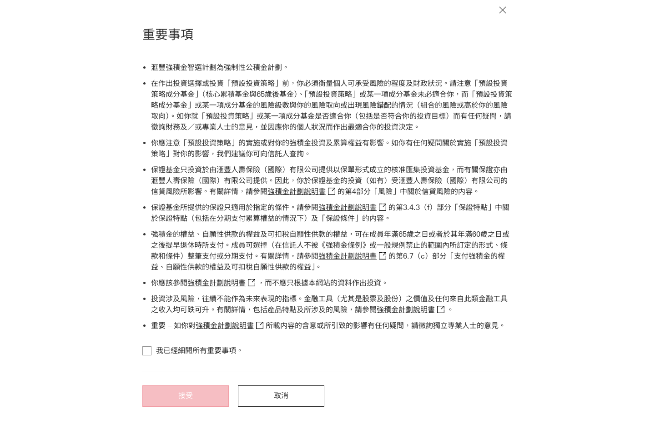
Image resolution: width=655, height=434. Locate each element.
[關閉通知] (503, 10)
